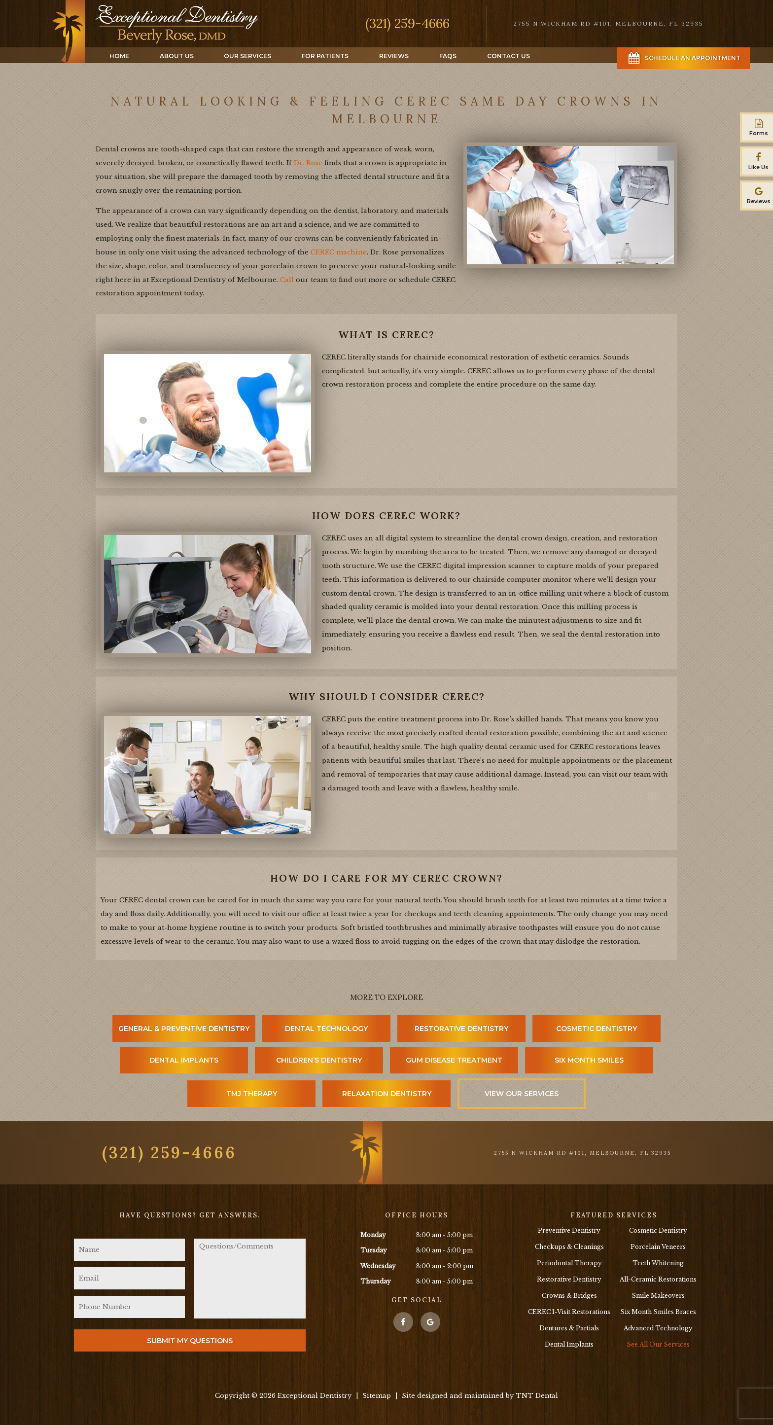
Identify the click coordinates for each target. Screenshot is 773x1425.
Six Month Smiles (589, 1060)
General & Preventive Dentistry (183, 1028)
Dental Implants (183, 1060)
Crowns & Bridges (569, 1295)
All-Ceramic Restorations (658, 1279)
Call (287, 280)
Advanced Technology (658, 1328)
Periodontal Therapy (569, 1263)
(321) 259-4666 (407, 23)
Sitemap (376, 1395)
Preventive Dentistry (569, 1230)
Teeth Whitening (658, 1263)
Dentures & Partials (569, 1328)
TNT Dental (537, 1395)
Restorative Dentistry (461, 1028)
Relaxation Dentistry (386, 1093)
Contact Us (508, 56)
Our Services (247, 56)
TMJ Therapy (251, 1093)
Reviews (394, 56)
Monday (373, 1235)
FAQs (448, 56)
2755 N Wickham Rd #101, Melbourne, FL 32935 (582, 1152)
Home (119, 56)
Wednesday (378, 1266)
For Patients (325, 56)
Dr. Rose (308, 163)
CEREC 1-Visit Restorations (569, 1312)
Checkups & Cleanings (569, 1246)
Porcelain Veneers (658, 1246)
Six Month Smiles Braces (658, 1312)
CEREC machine (339, 252)
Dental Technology (326, 1028)
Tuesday (373, 1250)
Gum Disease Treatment (454, 1060)
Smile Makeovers (658, 1295)
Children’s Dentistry (319, 1060)
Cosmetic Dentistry (596, 1028)
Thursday (375, 1281)
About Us (177, 56)
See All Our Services (658, 1344)
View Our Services (522, 1093)
